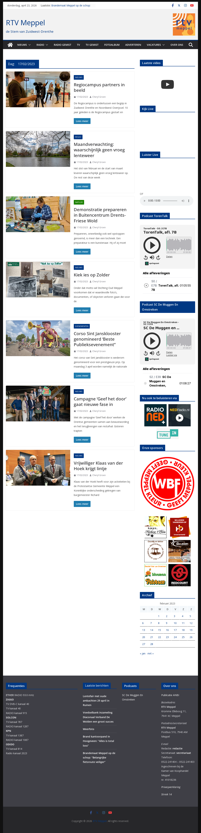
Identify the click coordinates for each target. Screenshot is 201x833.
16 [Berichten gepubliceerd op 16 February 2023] (167, 630)
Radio (40, 44)
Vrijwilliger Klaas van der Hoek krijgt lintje (98, 465)
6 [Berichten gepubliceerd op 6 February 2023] (143, 623)
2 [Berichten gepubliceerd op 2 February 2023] (166, 616)
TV (78, 44)
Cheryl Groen (99, 96)
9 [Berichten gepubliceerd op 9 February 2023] (166, 623)
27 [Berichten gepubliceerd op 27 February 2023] (143, 644)
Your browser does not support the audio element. (166, 201)
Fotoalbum (112, 44)
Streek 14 (166, 794)
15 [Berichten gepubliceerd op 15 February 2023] (159, 630)
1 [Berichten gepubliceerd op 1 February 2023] (158, 616)
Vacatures (154, 44)
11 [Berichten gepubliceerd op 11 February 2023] (183, 623)
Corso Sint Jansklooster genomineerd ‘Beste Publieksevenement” (97, 338)
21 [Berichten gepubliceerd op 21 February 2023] (151, 637)
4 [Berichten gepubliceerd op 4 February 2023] (182, 616)
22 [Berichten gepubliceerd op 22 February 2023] (159, 637)
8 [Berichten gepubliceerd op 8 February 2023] (158, 623)
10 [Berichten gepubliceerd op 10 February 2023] (175, 623)
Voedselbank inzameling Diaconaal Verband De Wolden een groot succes (98, 717)
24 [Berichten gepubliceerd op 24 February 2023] (175, 637)
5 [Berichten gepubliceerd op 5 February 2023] (190, 616)
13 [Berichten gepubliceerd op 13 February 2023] (143, 630)
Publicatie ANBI (170, 695)
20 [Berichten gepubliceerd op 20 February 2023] (143, 637)
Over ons (177, 44)
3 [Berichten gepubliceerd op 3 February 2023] (174, 616)
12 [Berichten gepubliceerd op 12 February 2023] (191, 623)
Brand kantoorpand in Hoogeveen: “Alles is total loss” (98, 741)
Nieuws (22, 44)
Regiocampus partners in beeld (99, 87)
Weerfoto (88, 729)
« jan (142, 653)
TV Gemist (92, 44)
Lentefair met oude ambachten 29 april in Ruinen (96, 700)
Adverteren (133, 44)
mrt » (151, 653)
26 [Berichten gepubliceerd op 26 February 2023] (191, 637)
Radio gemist (62, 44)
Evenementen (81, 326)
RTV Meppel (25, 22)
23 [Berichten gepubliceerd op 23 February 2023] (167, 637)
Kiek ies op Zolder (92, 275)
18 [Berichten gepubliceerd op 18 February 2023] (183, 630)
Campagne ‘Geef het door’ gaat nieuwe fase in (100, 401)
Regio (78, 137)
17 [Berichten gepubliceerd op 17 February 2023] (175, 630)
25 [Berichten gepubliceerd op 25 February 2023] (183, 637)
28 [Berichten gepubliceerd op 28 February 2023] (151, 644)
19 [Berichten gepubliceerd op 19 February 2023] (191, 630)
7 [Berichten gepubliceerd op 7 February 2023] (151, 623)
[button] (29, 44)
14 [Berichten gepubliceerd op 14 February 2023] (151, 630)
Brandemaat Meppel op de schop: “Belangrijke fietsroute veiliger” (71, 7)
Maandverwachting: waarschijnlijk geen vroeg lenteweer (99, 149)
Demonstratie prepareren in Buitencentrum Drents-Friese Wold (100, 215)
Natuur (79, 202)
